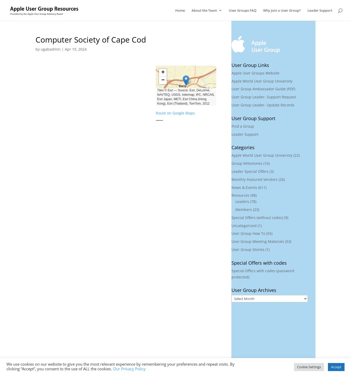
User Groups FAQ (242, 11)
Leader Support (319, 11)
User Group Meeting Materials (257, 241)
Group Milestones (246, 163)
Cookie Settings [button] (309, 367)
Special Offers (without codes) (257, 217)
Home (180, 11)
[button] (186, 80)
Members (243, 209)
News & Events (244, 187)
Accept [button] (336, 367)
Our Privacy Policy (129, 368)
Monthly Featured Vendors (254, 179)
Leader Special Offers (250, 171)
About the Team (204, 11)
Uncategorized (244, 225)
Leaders (242, 201)
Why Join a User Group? (282, 11)
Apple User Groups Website (255, 73)
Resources (240, 195)
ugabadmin (51, 49)
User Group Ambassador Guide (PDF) (263, 88)
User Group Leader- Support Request (263, 96)
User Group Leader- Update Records (262, 104)
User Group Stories (247, 249)
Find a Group (242, 126)
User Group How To (248, 233)
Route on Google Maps (175, 113)
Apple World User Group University (261, 81)
